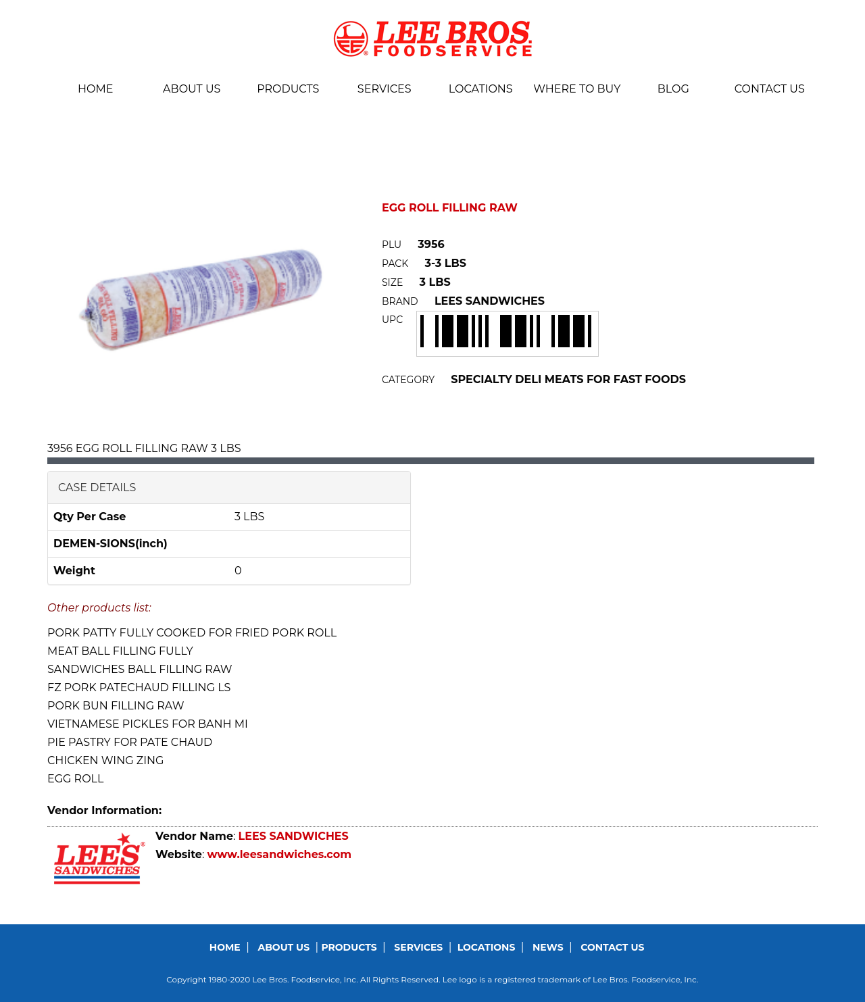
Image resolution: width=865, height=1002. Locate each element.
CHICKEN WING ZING (105, 760)
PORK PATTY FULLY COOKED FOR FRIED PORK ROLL (192, 632)
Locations (481, 88)
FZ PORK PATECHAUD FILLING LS (138, 687)
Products (288, 88)
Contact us (770, 88)
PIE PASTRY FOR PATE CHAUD (129, 742)
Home (95, 88)
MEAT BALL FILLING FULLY (120, 651)
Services (384, 88)
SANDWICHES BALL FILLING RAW (139, 669)
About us (191, 88)
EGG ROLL (75, 778)
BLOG (673, 88)
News (548, 947)
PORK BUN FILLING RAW (115, 705)
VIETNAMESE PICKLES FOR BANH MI (147, 724)
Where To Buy (576, 88)
